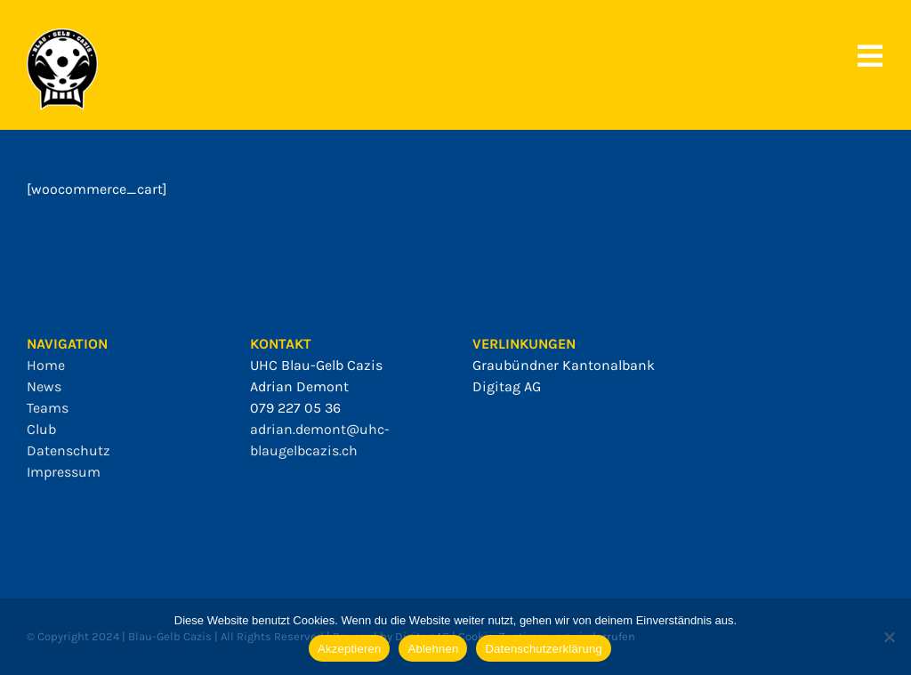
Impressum (64, 471)
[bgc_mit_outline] (62, 35)
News (44, 386)
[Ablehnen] (889, 637)
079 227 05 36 (295, 407)
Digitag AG (506, 386)
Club (41, 429)
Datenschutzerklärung (543, 648)
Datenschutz (68, 450)
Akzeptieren (349, 648)
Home (46, 365)
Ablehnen (432, 648)
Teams (48, 407)
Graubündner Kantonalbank (563, 365)
